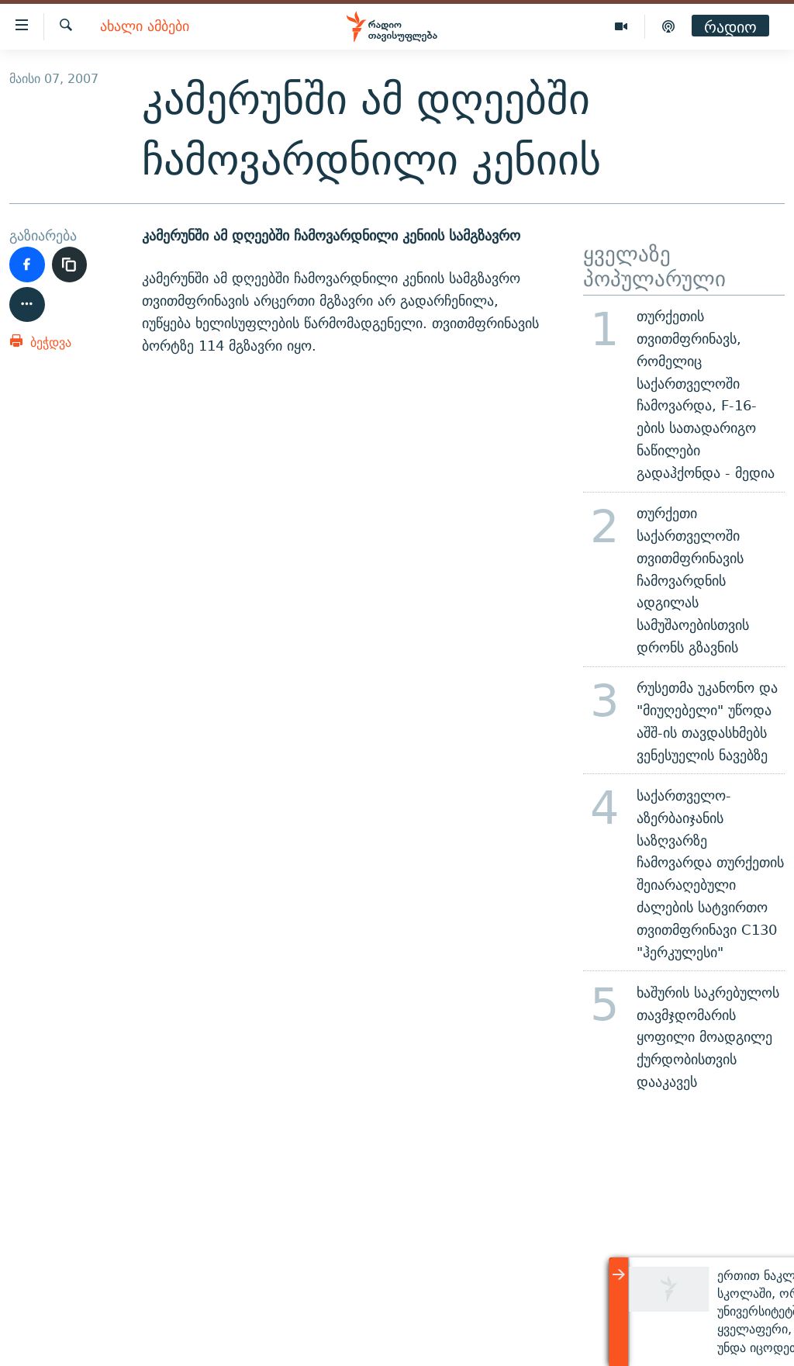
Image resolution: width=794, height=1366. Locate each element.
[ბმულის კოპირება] (70, 264)
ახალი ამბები (144, 27)
